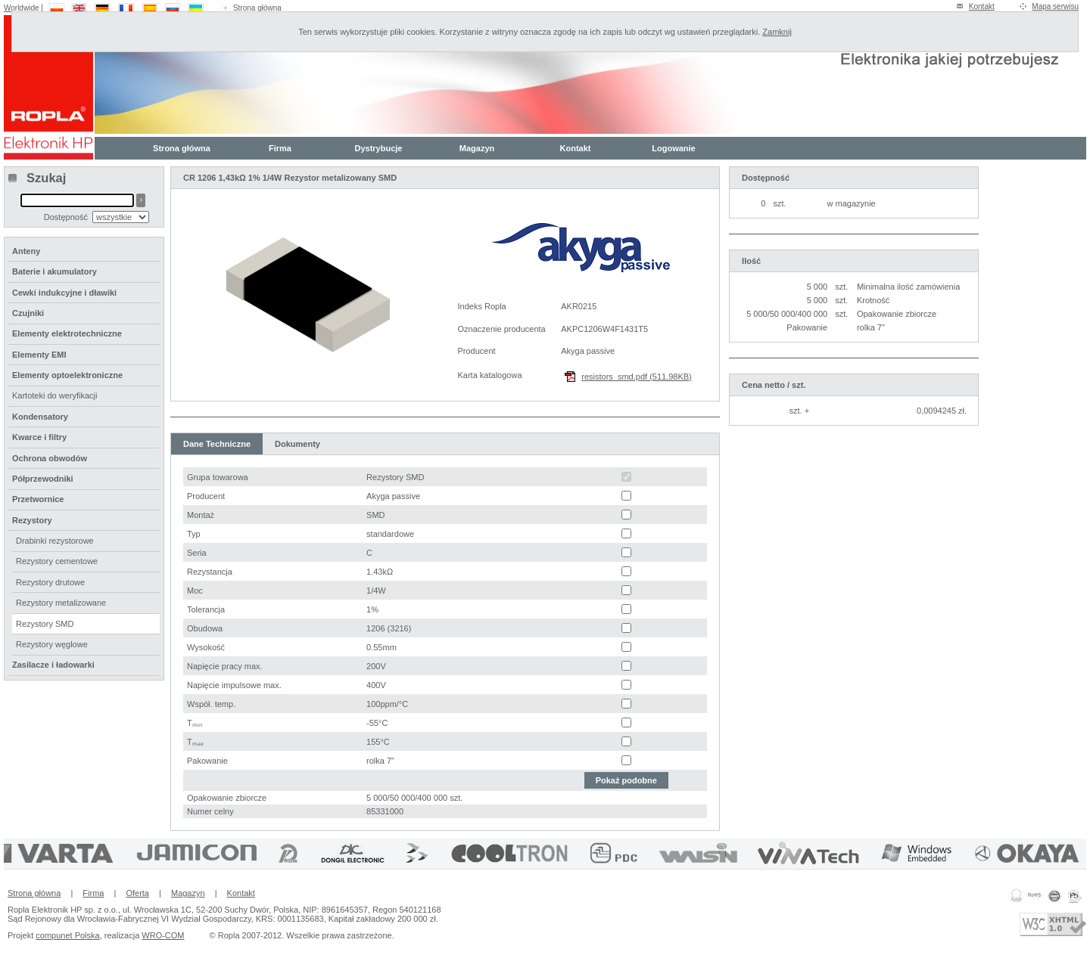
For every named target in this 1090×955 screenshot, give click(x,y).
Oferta (137, 893)
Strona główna (257, 8)
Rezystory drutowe (50, 582)
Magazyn (476, 148)
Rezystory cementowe (57, 561)
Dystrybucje (379, 148)
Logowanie (673, 148)
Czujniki (28, 313)
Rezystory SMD (44, 623)
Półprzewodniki (42, 478)
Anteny (26, 251)
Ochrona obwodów (49, 458)
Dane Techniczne (217, 443)
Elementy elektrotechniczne (67, 333)
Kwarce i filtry (39, 437)
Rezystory (32, 520)
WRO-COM (163, 935)
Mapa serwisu (1055, 6)
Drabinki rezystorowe (55, 540)
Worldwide (21, 8)
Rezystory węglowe (52, 644)
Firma (280, 148)
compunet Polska (67, 935)
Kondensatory (40, 416)
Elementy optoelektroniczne (67, 375)
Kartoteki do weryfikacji (55, 395)
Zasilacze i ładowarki (53, 664)
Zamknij (777, 31)
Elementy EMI (39, 354)
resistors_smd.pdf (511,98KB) (636, 376)
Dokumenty (297, 443)
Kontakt (982, 6)
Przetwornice (38, 499)
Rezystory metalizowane (61, 602)
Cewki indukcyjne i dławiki (64, 292)
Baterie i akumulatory (54, 271)
